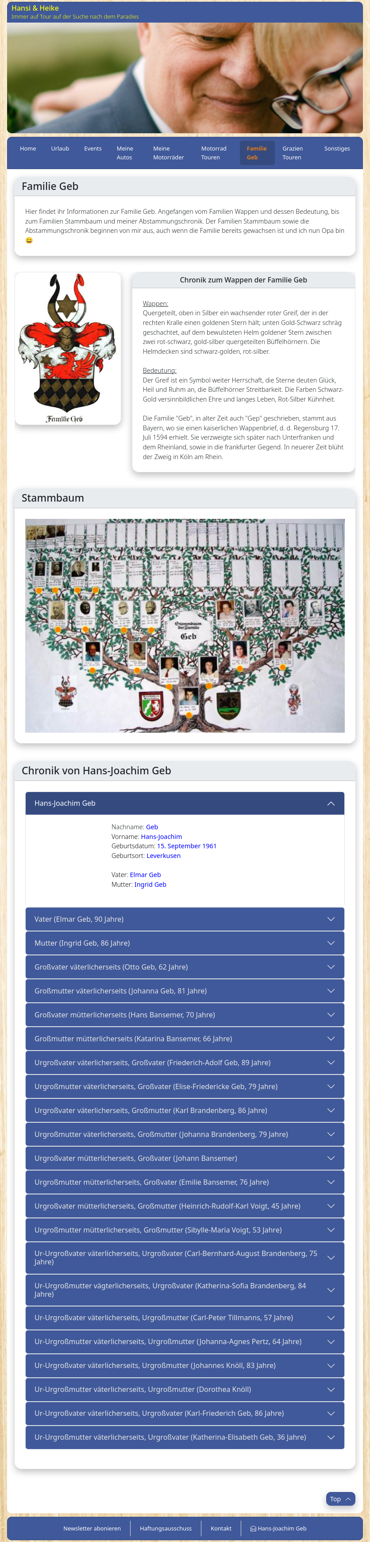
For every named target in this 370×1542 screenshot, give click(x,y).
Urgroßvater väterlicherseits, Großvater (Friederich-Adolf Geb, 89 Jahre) (152, 1062)
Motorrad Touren (214, 152)
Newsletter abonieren (92, 1528)
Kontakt (221, 1528)
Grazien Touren (293, 152)
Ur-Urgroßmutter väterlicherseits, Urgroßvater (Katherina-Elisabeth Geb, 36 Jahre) (170, 1437)
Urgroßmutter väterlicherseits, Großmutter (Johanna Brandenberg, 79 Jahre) (161, 1134)
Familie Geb (257, 152)
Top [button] (340, 1499)
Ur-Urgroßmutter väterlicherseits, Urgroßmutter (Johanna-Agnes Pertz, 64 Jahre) (168, 1341)
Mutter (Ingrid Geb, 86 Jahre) (82, 943)
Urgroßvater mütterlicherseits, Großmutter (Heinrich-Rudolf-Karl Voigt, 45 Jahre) (168, 1206)
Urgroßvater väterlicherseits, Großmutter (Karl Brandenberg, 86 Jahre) (151, 1110)
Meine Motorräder (168, 152)
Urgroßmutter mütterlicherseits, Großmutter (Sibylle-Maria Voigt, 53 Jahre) (158, 1230)
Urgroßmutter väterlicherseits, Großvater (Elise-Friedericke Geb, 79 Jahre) (156, 1086)
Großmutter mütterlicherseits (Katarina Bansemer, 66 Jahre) (133, 1038)
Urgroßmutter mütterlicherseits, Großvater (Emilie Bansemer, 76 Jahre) (152, 1182)
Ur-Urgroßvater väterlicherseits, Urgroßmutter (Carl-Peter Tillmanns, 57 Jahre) (164, 1317)
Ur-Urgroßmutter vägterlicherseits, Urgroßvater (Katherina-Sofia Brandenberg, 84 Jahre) (170, 1290)
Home (28, 148)
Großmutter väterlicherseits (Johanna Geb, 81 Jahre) (121, 991)
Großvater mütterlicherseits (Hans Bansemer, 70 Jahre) (125, 1015)
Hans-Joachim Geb (65, 803)
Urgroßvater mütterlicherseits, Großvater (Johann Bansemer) (136, 1158)
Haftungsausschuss (166, 1528)
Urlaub (60, 148)
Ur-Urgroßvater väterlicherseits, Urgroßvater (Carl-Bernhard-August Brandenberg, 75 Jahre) (176, 1257)
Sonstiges (337, 148)
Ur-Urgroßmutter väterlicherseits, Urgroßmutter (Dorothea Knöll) (143, 1389)
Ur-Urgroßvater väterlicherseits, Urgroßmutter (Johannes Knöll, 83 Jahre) (155, 1365)
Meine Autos (125, 152)
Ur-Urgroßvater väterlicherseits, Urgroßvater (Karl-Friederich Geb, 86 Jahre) (159, 1413)
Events (93, 148)
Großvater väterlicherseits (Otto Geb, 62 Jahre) (111, 967)
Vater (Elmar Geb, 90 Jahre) (79, 919)
